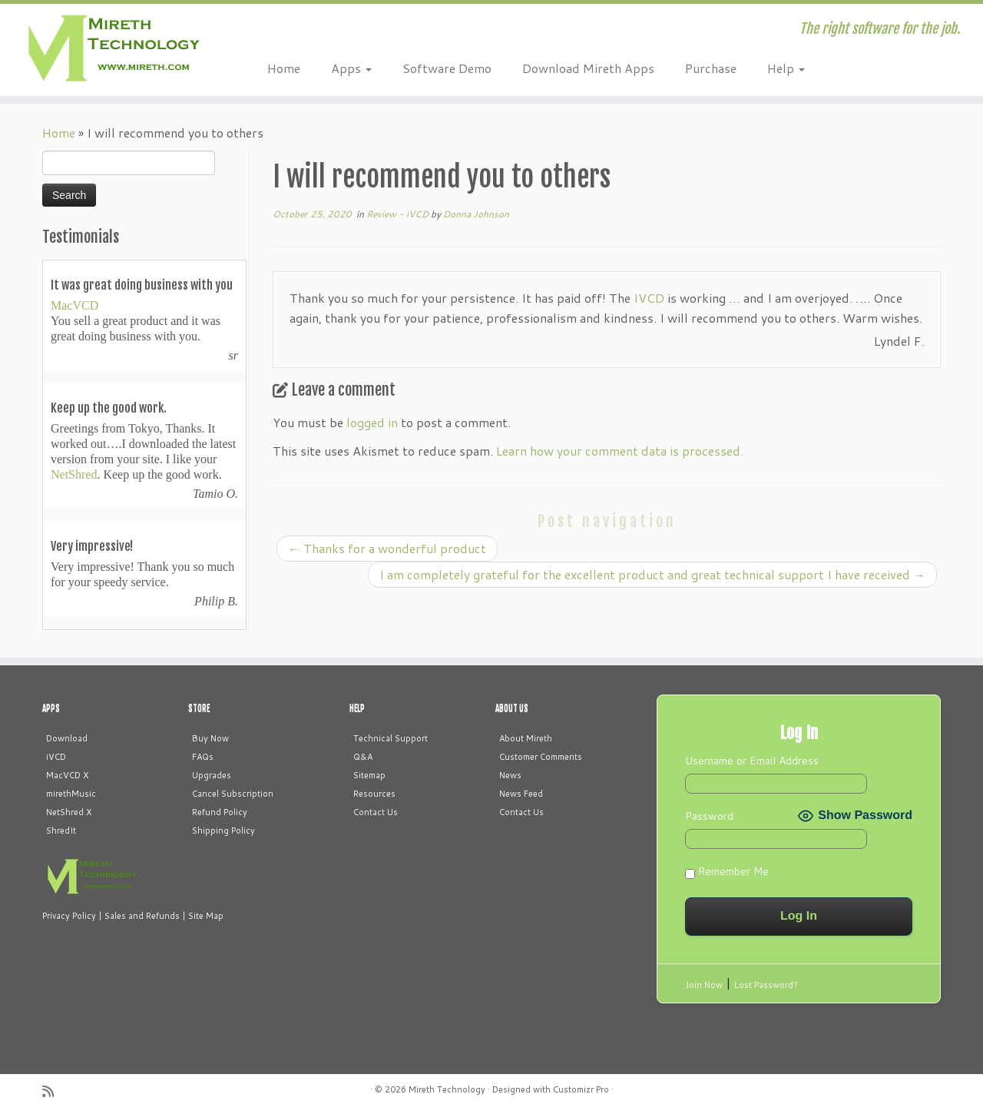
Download (67, 738)
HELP (357, 708)
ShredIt (61, 830)
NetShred (74, 474)
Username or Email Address (752, 760)
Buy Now (210, 738)
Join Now (704, 985)
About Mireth (525, 738)
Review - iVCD (398, 213)
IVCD (649, 298)
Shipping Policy (223, 830)
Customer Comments (540, 757)
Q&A (362, 757)
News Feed (521, 793)
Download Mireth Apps (588, 68)
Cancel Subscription (232, 793)
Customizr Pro (581, 1089)
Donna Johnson (476, 213)
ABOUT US (511, 708)
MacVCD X (67, 775)
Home (283, 68)
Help (786, 68)
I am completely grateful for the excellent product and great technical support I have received (652, 574)
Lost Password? (766, 985)
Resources (374, 793)
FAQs (202, 757)
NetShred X (68, 812)
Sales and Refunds (142, 916)
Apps (351, 68)
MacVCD (74, 305)
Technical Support (390, 738)
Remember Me (727, 871)
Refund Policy (219, 812)
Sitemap (369, 775)
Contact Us (375, 812)
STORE (199, 708)
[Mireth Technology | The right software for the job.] (113, 50)
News (510, 775)
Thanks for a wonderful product (387, 548)
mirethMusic (71, 793)
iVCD (56, 757)
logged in (372, 422)
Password (709, 816)
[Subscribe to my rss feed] (53, 1091)
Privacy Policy (69, 916)
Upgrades (211, 775)
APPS (51, 708)
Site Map (205, 916)
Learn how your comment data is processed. (619, 450)
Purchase (710, 68)
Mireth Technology (447, 1089)
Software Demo (447, 68)
